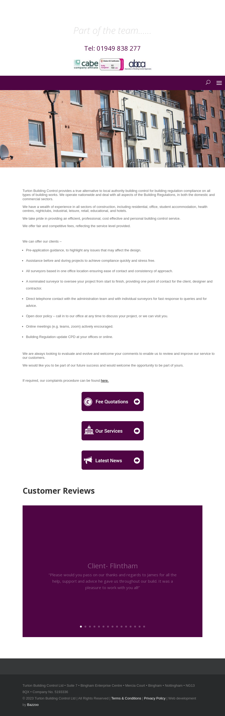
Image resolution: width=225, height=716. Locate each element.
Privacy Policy (154, 698)
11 (126, 626)
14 (140, 626)
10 (121, 626)
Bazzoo (33, 705)
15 (144, 626)
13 (135, 626)
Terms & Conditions (126, 698)
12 (130, 626)
